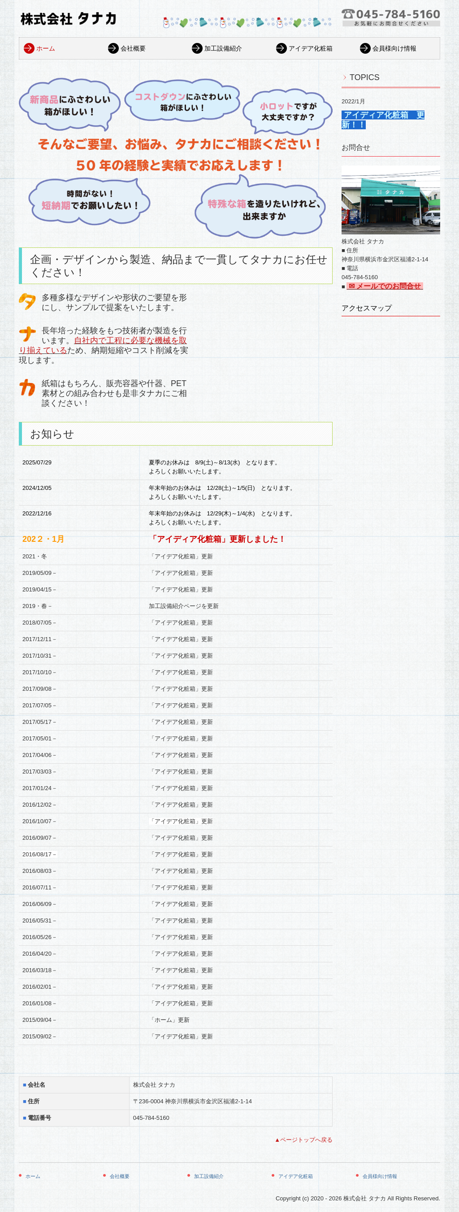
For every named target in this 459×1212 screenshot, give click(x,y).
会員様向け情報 (394, 48)
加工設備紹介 (223, 48)
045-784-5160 (151, 1117)
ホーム (45, 48)
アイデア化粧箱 (311, 48)
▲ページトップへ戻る (303, 1139)
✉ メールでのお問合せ (384, 286)
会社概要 (133, 48)
